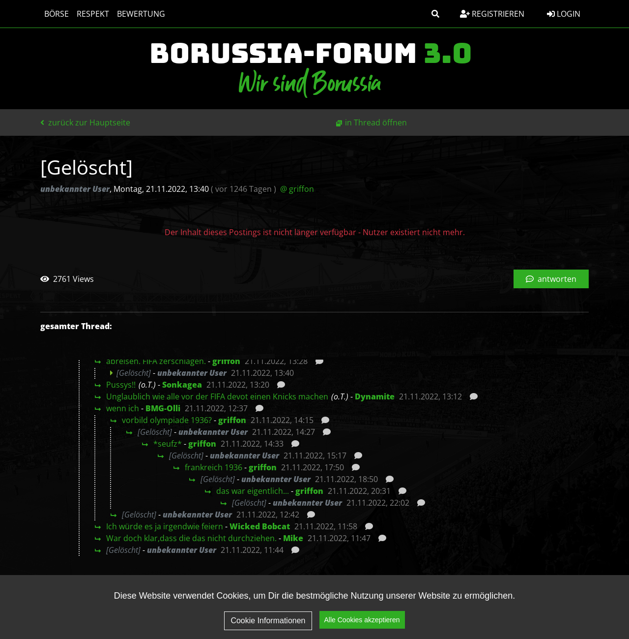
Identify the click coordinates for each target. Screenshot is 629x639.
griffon (226, 361)
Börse (56, 13)
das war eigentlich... (252, 491)
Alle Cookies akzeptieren (362, 620)
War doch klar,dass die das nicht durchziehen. (191, 538)
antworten (551, 279)
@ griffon (297, 188)
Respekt (93, 13)
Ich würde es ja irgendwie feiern (164, 526)
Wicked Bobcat (259, 526)
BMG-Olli (162, 408)
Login (563, 13)
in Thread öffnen (376, 122)
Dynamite (375, 396)
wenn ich (122, 408)
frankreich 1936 (213, 467)
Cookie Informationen (267, 620)
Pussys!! (121, 384)
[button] (435, 13)
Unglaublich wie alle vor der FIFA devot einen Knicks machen (217, 396)
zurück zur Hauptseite (85, 122)
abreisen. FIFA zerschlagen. (156, 361)
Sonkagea (182, 384)
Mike (293, 538)
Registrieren (492, 13)
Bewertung (141, 13)
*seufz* (167, 443)
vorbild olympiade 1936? (167, 420)
